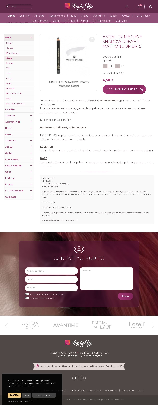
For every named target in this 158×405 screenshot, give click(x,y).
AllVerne (39, 15)
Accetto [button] (14, 395)
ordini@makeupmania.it (93, 352)
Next (152, 324)
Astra (11, 15)
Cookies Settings (79, 400)
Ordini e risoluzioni (77, 390)
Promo (84, 20)
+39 (66, 356)
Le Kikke (25, 15)
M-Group (69, 20)
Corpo (9, 78)
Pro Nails (10, 88)
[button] (92, 39)
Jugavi (113, 15)
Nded (73, 15)
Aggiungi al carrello (126, 89)
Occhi (9, 58)
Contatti (141, 390)
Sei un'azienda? (111, 390)
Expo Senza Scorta (15, 104)
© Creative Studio (116, 400)
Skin (8, 73)
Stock (9, 43)
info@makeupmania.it (63, 352)
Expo (8, 98)
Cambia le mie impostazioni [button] (44, 395)
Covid (56, 20)
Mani (8, 83)
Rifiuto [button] (26, 395)
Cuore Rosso (142, 15)
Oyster (126, 15)
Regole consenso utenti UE (25, 401)
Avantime (99, 15)
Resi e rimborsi (94, 390)
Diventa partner (127, 390)
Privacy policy (12, 401)
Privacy (92, 400)
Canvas (9, 48)
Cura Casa (121, 20)
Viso (8, 68)
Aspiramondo (57, 15)
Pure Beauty (12, 53)
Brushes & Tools (14, 93)
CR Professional (102, 20)
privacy (62, 294)
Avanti (85, 15)
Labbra (9, 63)
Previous (6, 324)
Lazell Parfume (39, 20)
